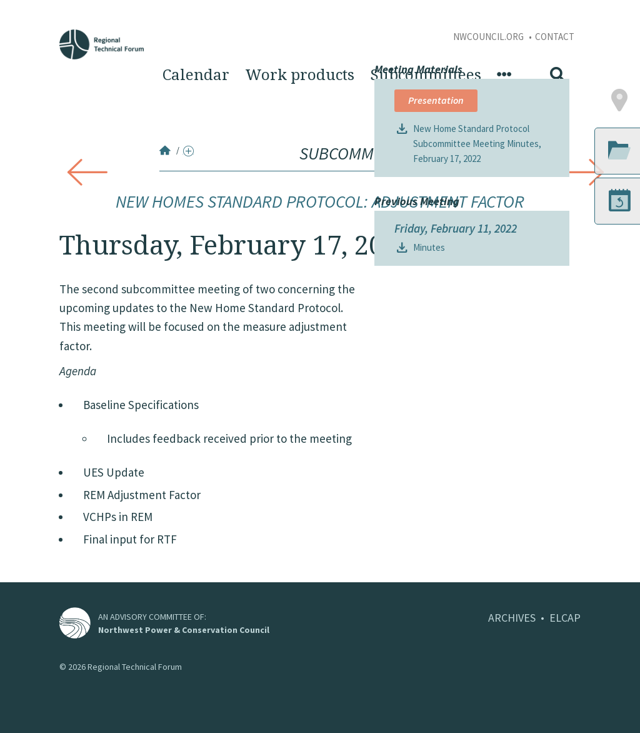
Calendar (195, 75)
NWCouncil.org (489, 37)
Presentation (436, 317)
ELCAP (565, 617)
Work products (299, 75)
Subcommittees (425, 75)
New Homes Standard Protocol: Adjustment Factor (320, 201)
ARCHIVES (512, 617)
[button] (577, 317)
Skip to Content (29, 7)
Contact (554, 37)
